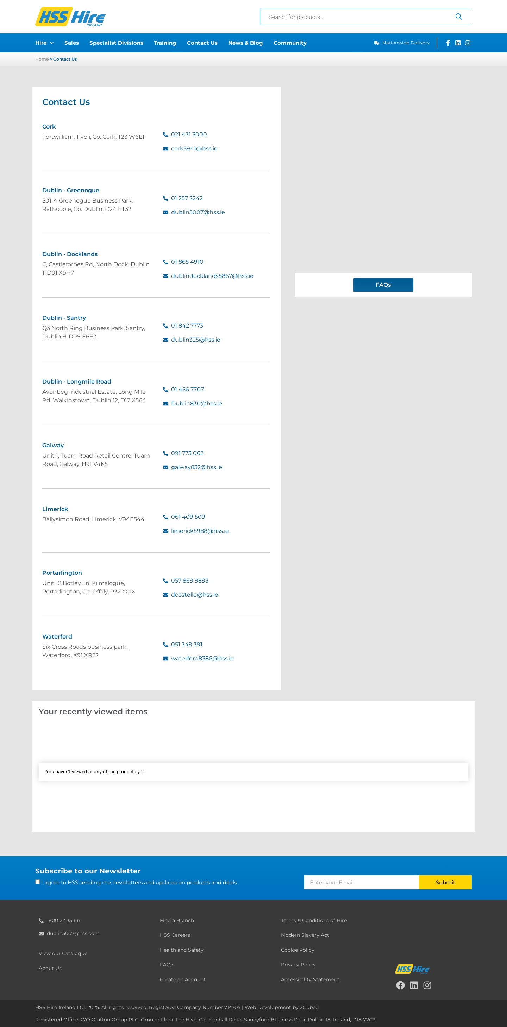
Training (165, 42)
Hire (44, 43)
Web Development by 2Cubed (282, 1007)
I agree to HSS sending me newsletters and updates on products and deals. (139, 882)
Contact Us (202, 42)
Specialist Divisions (116, 42)
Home (42, 59)
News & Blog (245, 42)
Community (290, 42)
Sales (71, 42)
